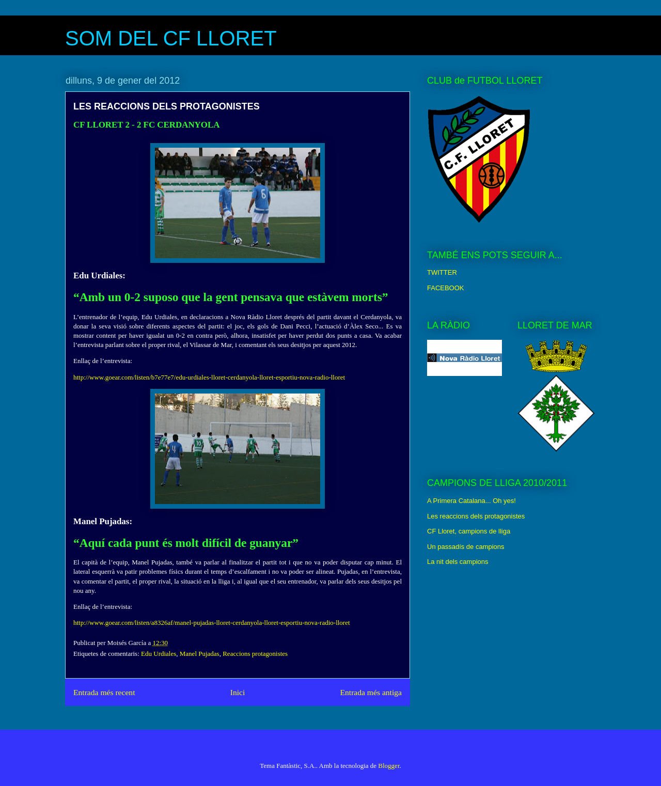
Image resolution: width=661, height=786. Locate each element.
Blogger (388, 765)
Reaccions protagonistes (255, 653)
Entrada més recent (104, 692)
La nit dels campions (458, 561)
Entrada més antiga (371, 692)
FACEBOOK (445, 288)
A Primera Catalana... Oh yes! (471, 501)
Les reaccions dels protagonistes (476, 516)
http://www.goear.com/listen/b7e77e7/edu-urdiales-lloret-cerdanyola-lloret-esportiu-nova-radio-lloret (209, 377)
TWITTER (442, 272)
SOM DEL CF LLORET (171, 38)
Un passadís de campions (466, 547)
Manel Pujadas (199, 653)
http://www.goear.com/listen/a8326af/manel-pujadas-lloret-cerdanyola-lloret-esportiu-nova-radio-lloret (211, 622)
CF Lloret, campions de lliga (468, 531)
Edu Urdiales (158, 653)
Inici (237, 692)
